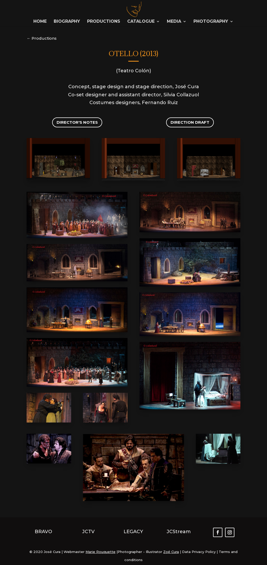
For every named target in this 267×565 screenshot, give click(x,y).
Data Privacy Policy (198, 552)
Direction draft (190, 122)
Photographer (130, 552)
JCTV (88, 531)
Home (40, 22)
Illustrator (154, 552)
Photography (210, 22)
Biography (67, 22)
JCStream (179, 531)
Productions (103, 22)
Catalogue (141, 22)
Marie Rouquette (101, 552)
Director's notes (77, 122)
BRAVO (43, 531)
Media (174, 22)
